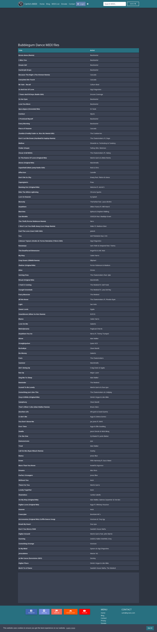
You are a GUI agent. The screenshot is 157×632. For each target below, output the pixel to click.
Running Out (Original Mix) (29, 187)
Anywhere (22, 207)
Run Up (21, 373)
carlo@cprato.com (128, 613)
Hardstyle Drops (25, 70)
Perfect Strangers (26, 475)
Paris (20, 358)
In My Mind (23, 549)
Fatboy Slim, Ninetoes (98, 148)
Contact (72, 4)
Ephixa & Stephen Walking (99, 212)
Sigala (92, 309)
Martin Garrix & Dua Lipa (99, 387)
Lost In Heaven (25, 197)
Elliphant (93, 260)
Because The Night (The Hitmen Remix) (34, 75)
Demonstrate (24, 441)
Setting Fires (24, 275)
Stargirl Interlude (25, 290)
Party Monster (24, 294)
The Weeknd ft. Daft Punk (99, 285)
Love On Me (23, 324)
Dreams (22, 470)
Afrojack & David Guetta (99, 412)
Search (133, 4)
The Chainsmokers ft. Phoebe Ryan (102, 299)
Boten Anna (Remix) (26, 55)
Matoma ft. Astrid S (97, 187)
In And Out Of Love (26, 89)
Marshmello (94, 163)
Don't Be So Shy (25, 177)
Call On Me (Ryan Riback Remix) (31, 451)
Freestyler (23, 514)
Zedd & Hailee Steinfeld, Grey (101, 539)
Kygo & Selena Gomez (98, 417)
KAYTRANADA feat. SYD (98, 236)
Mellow (21, 143)
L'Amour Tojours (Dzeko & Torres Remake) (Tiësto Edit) (41, 241)
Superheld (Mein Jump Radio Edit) (32, 168)
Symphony (23, 402)
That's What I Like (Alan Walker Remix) (34, 407)
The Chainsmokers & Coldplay (101, 392)
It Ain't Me (23, 417)
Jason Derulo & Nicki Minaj (99, 431)
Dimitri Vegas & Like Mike (99, 397)
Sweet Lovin (23, 309)
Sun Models (23, 216)
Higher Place (23, 563)
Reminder (22, 382)
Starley (92, 451)
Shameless (23, 495)
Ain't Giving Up (24, 368)
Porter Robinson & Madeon (100, 265)
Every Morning (24, 124)
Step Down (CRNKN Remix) (29, 260)
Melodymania (24, 329)
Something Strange (26, 544)
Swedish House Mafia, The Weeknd (103, 568)
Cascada (93, 75)
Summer (22, 363)
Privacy (103, 621)
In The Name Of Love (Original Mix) (33, 158)
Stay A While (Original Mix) (29, 397)
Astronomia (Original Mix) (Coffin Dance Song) (37, 519)
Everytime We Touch (27, 80)
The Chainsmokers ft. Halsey (100, 153)
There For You (24, 485)
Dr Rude (93, 109)
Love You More (24, 104)
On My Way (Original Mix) (28, 500)
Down (21, 461)
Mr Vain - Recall (25, 85)
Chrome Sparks (95, 192)
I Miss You (23, 60)
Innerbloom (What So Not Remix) (32, 314)
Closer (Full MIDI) (25, 153)
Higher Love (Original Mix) (29, 505)
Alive (20, 270)
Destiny (93, 558)
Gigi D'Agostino (95, 89)
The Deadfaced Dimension (29, 251)
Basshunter (94, 55)
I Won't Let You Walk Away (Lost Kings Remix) (37, 226)
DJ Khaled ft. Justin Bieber (99, 436)
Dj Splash (93, 197)
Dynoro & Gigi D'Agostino (99, 549)
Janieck (92, 231)
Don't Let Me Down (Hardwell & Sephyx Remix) (37, 138)
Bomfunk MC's (95, 514)
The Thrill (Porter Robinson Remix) (32, 221)
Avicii (92, 480)
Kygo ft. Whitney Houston (99, 505)
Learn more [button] (70, 628)
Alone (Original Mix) (26, 163)
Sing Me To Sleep (25, 378)
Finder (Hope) (24, 148)
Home (42, 4)
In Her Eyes (23, 99)
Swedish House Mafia (98, 529)
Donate (64, 4)
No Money (23, 353)
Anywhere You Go (25, 334)
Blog (48, 4)
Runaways (22, 246)
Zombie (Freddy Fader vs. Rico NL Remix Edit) (36, 133)
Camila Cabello (95, 495)
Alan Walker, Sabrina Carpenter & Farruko (105, 500)
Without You (23, 480)
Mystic (92, 114)
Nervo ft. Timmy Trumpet (99, 334)
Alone (21, 338)
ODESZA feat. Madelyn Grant (100, 216)
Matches (22, 212)
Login (81, 4)
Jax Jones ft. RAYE (96, 421)
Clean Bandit (94, 348)
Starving (22, 539)
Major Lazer (94, 373)
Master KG (94, 553)
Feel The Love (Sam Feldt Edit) (31, 231)
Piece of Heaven (25, 128)
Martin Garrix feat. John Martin (101, 534)
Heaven (22, 509)
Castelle (93, 172)
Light (21, 304)
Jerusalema (23, 553)
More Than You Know (27, 465)
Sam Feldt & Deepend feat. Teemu (102, 246)
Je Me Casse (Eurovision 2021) (30, 558)
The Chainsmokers (97, 358)
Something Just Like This (28, 392)
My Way (22, 255)
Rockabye (22, 348)
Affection (22, 172)
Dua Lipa (93, 524)
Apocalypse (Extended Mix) (29, 109)
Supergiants (23, 182)
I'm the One (23, 436)
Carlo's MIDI (31, 3)
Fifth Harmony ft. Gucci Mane (100, 461)
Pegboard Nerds (96, 329)
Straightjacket (24, 343)
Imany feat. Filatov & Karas (100, 177)
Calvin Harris (94, 255)
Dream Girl (23, 65)
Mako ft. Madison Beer (98, 226)
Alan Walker (94, 338)
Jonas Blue (94, 456)
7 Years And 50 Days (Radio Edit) (31, 94)
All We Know (23, 299)
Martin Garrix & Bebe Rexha (100, 158)
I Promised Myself (26, 119)
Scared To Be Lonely (27, 387)
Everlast (22, 114)
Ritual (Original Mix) (26, 280)
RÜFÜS (92, 314)
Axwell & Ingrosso (96, 465)
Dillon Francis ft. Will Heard (100, 207)
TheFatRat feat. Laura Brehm (101, 202)
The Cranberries (96, 133)
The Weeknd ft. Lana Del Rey (100, 290)
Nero (92, 221)
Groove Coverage (96, 94)
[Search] (114, 4)
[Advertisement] (78, 24)
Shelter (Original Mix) (27, 265)
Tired (21, 446)
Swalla (21, 431)
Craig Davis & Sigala (97, 368)
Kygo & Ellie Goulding (98, 426)
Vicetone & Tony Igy (97, 519)
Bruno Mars (94, 407)
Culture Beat (94, 85)
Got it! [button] (150, 628)
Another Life (24, 412)
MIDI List (55, 4)
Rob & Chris (94, 168)
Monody (22, 202)
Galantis (93, 324)
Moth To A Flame (25, 568)
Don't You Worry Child (27, 529)
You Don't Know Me (26, 421)
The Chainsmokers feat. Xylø (100, 275)
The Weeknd (94, 294)
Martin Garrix (95, 485)
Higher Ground (24, 534)
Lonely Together (25, 490)
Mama (21, 456)
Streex (92, 270)
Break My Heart (25, 524)
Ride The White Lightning (28, 192)
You (20, 236)
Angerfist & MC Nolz (97, 251)
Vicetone (93, 544)
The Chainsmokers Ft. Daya (100, 138)
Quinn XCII (94, 343)
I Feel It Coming (25, 285)
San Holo (93, 304)
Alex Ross (93, 470)
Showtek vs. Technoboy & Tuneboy (103, 143)
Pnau (92, 182)
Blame (21, 319)
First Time (23, 426)
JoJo (91, 441)
